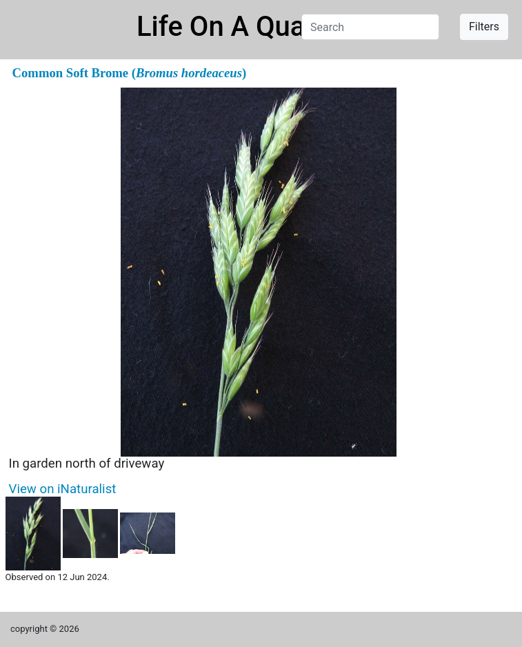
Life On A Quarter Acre (275, 26)
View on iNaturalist (63, 489)
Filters (484, 26)
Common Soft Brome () (129, 73)
